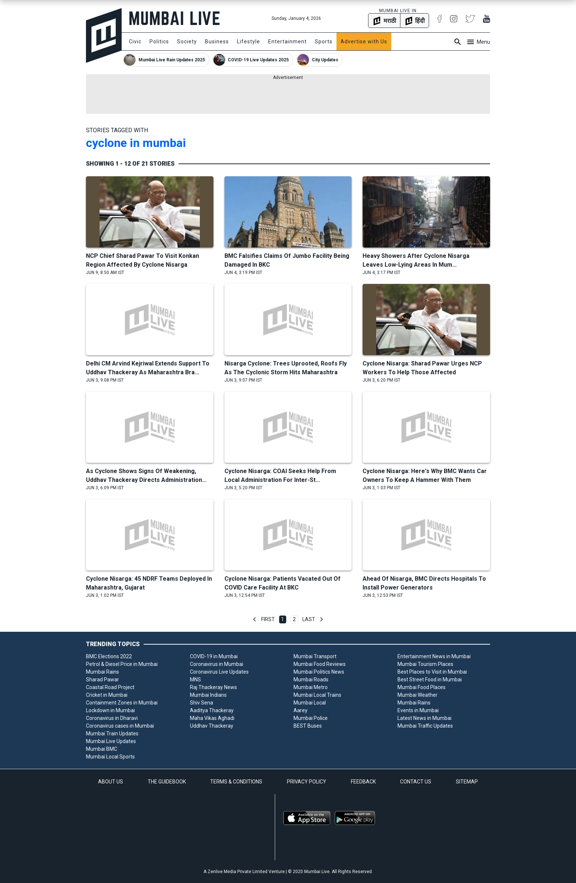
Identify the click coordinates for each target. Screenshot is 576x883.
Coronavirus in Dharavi (112, 718)
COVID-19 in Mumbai (214, 656)
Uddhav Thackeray (211, 726)
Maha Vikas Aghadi (212, 718)
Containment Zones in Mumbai (122, 703)
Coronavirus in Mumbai (216, 664)
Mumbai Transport (315, 656)
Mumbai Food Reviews (320, 664)
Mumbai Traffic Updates (425, 726)
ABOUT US (110, 782)
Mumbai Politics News (319, 672)
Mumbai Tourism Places (425, 664)
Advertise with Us (364, 41)
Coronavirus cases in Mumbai (120, 726)
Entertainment (287, 41)
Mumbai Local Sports (110, 757)
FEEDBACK (363, 782)
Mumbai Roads (311, 679)
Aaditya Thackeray (212, 710)
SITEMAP (467, 782)
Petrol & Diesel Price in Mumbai (122, 664)
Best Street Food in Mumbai (429, 679)
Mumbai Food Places (421, 687)
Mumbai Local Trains (317, 695)
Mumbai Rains (102, 672)
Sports (323, 41)
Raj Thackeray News (213, 687)
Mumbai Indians (208, 695)
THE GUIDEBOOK (167, 782)
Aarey (300, 710)
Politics (159, 41)
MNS (195, 679)
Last (308, 619)
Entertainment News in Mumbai (434, 656)
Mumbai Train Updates (112, 733)
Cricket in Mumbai (106, 695)
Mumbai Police (311, 718)
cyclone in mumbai (136, 143)
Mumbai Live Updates (111, 741)
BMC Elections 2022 (109, 656)
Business (217, 41)
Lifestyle (248, 41)
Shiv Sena (201, 703)
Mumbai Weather (417, 695)
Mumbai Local (310, 703)
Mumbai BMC (101, 749)
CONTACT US (415, 782)
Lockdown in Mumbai (110, 710)
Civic (135, 41)
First (268, 619)
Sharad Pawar (102, 679)
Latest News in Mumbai (424, 718)
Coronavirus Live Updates (219, 672)
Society (187, 41)
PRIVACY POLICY (306, 782)
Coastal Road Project (110, 687)
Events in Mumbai (418, 710)
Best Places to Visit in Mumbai (432, 672)
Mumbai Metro (311, 687)
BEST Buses (308, 726)
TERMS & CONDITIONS (236, 782)
